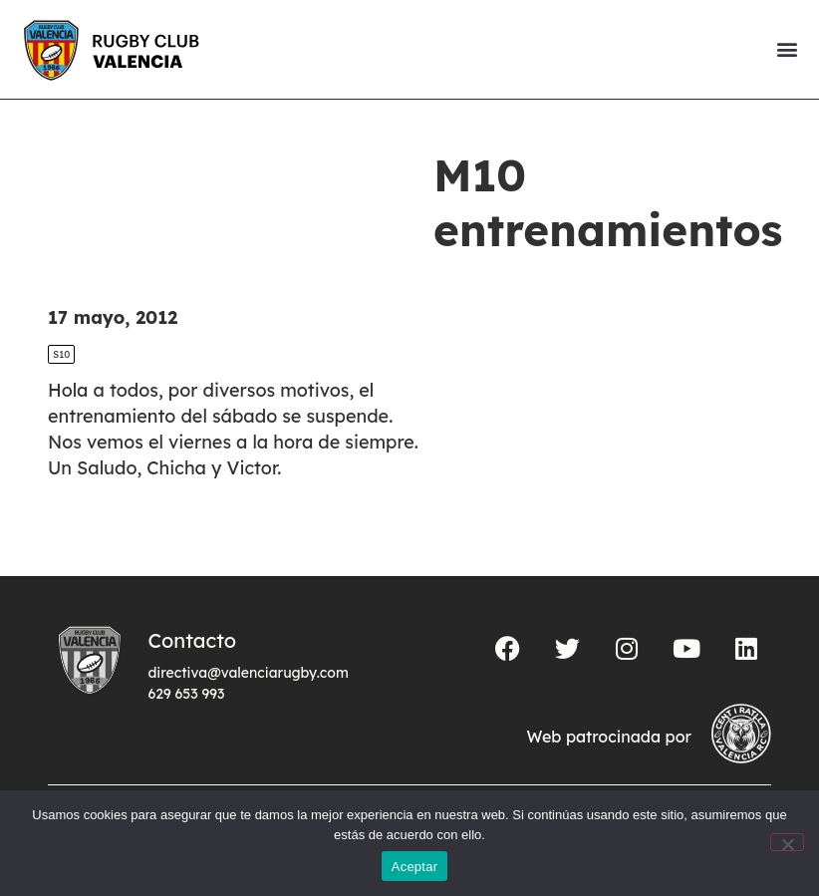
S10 (61, 354)
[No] (787, 842)
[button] (786, 49)
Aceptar (415, 866)
